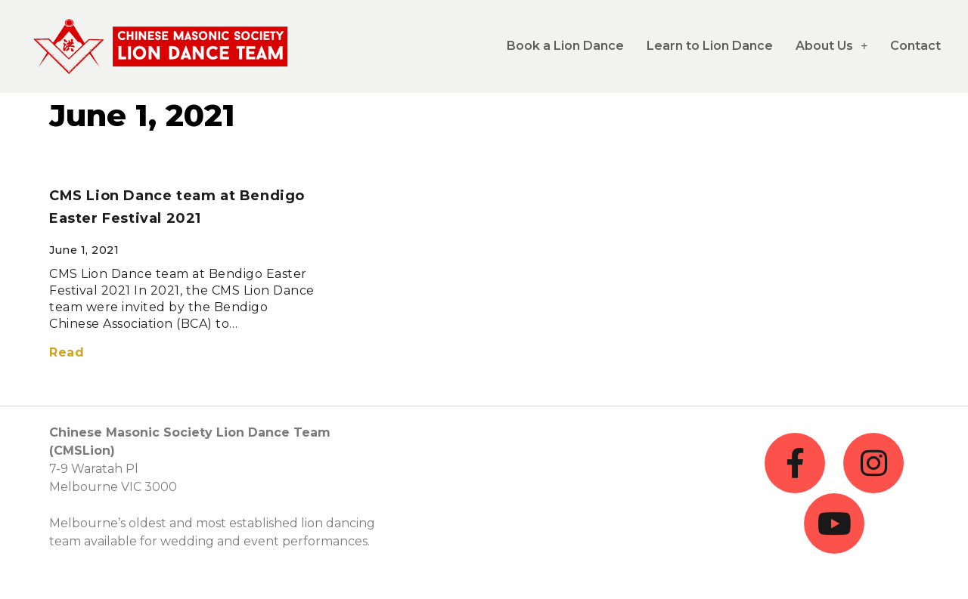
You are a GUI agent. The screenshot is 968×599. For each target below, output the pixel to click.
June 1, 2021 (142, 115)
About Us (831, 46)
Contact (915, 46)
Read (66, 352)
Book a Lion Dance (565, 46)
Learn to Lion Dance (710, 46)
